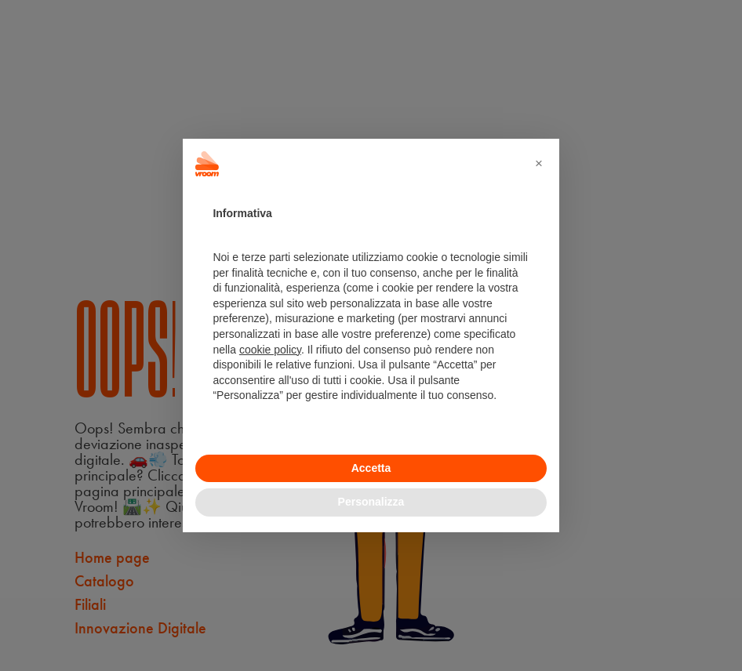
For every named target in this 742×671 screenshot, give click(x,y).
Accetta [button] (371, 468)
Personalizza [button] (371, 501)
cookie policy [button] (270, 349)
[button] (538, 163)
